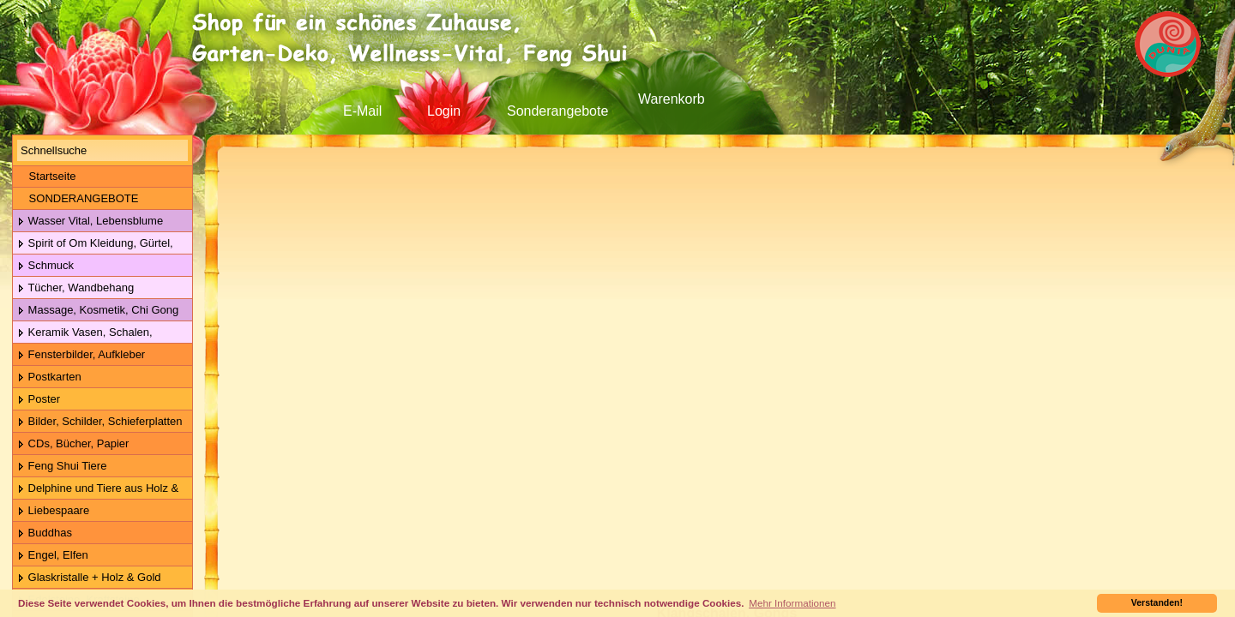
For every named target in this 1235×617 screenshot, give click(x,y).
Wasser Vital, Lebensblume (90, 221)
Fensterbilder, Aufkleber (81, 355)
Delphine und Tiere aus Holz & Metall (95, 489)
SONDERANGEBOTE (77, 198)
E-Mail (362, 111)
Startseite (46, 176)
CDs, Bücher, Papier (73, 444)
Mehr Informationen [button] (792, 602)
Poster (38, 399)
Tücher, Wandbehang (75, 288)
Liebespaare (53, 511)
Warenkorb (671, 99)
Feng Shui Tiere (61, 466)
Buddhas (44, 533)
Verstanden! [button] (1157, 602)
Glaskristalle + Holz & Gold (89, 578)
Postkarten (49, 377)
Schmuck (45, 266)
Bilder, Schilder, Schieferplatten (100, 422)
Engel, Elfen (52, 555)
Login (444, 111)
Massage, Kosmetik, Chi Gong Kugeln (95, 310)
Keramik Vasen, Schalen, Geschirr (83, 333)
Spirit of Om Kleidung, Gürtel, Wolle (93, 244)
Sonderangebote (557, 111)
